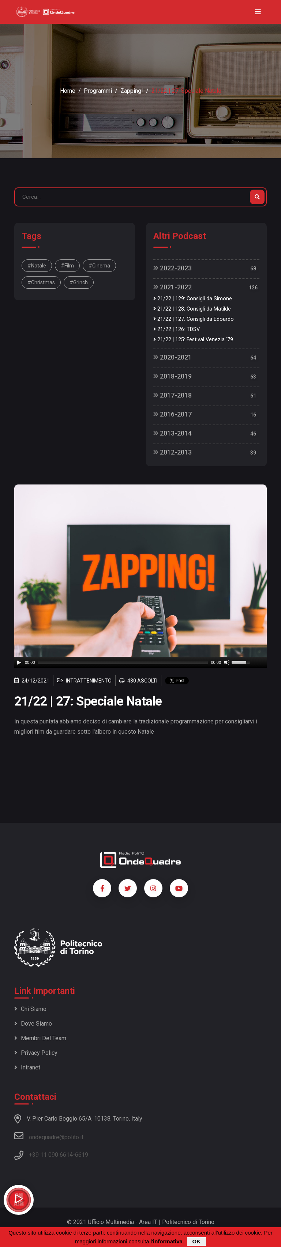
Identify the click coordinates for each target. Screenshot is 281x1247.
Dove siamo (33, 1023)
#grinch (79, 282)
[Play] (19, 662)
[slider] (123, 662)
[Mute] (227, 662)
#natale (36, 266)
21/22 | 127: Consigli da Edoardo (193, 319)
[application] (140, 662)
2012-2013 (172, 452)
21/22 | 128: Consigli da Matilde (192, 309)
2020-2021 (172, 357)
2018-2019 (172, 376)
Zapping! (131, 90)
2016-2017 (172, 414)
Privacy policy (35, 1052)
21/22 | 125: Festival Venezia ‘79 (193, 340)
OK (196, 1241)
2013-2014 (172, 433)
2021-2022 (172, 287)
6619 (81, 1154)
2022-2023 (172, 268)
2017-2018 (172, 395)
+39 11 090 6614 (51, 1154)
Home (67, 90)
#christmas (41, 282)
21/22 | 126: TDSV (176, 329)
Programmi (98, 90)
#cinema (99, 266)
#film (67, 266)
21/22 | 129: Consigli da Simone (192, 299)
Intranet (27, 1067)
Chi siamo (30, 1008)
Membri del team (40, 1038)
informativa (168, 1241)
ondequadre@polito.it (48, 1136)
